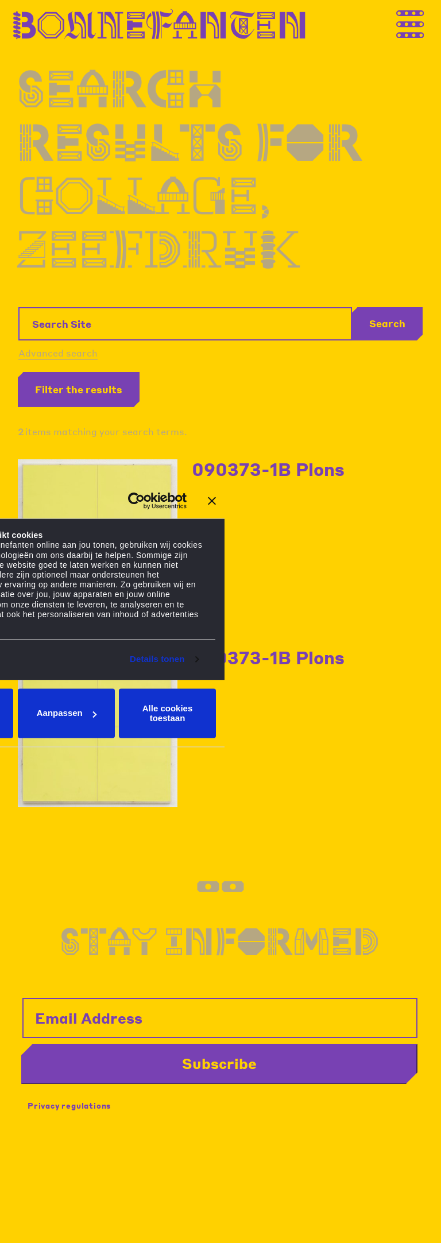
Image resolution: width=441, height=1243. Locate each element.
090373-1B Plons (268, 469)
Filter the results (78, 389)
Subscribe (219, 1063)
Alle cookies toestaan (167, 713)
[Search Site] (185, 323)
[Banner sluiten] (212, 501)
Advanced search (58, 353)
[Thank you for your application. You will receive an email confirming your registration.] (421, 22)
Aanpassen (66, 713)
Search (387, 323)
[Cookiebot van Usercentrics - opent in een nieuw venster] (136, 500)
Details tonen (157, 659)
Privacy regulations (69, 1105)
